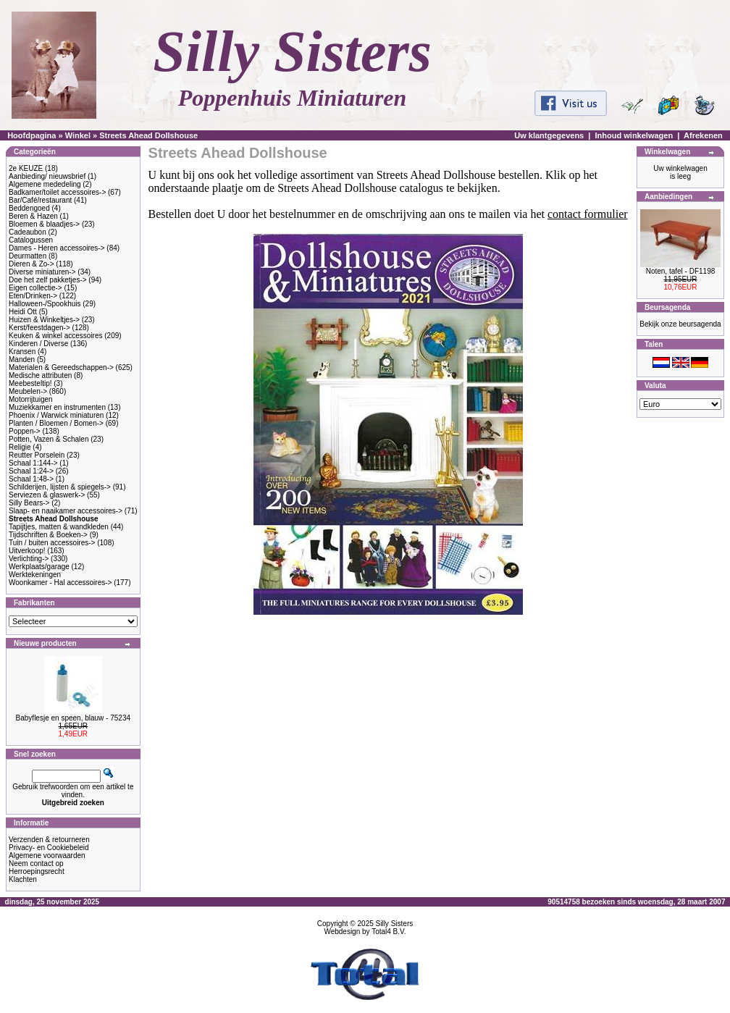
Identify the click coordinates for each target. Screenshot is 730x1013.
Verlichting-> (29, 559)
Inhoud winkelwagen (634, 135)
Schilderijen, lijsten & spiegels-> (60, 487)
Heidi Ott (23, 312)
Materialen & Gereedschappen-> (61, 367)
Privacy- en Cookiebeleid (49, 848)
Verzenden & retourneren (49, 840)
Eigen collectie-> (35, 288)
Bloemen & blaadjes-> (44, 224)
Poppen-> (25, 431)
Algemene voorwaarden (47, 855)
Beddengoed (29, 208)
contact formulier (588, 214)
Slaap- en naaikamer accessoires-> (65, 511)
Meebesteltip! (30, 383)
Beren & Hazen (33, 216)
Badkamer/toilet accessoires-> (57, 192)
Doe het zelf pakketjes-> (48, 280)
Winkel (78, 135)
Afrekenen (703, 135)
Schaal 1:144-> (33, 463)
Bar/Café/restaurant (40, 200)
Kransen (22, 352)
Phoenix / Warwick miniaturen (56, 415)
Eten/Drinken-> (33, 296)
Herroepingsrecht (36, 871)
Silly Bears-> (29, 503)
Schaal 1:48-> (31, 479)
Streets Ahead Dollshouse (148, 135)
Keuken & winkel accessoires (56, 336)
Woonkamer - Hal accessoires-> (60, 583)
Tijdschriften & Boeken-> (48, 535)
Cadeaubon (27, 232)
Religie (20, 447)
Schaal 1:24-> (31, 471)
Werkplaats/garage (39, 567)
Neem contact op (36, 863)
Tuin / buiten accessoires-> (52, 543)
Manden (22, 359)
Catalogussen (31, 240)
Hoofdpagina (31, 135)
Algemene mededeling (45, 184)
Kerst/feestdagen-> (39, 328)
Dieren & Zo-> (31, 264)
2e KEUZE (26, 168)
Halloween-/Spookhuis (45, 304)
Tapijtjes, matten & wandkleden (59, 527)
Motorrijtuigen (31, 399)
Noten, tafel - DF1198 (681, 271)
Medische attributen (40, 375)
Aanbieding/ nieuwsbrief (47, 176)
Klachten (23, 879)
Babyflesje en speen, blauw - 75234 (73, 718)
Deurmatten (27, 256)
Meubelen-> (28, 391)
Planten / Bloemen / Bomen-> (56, 423)
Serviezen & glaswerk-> (47, 495)
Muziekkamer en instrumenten (57, 407)
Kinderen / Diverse (38, 344)
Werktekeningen (35, 575)
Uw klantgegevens (549, 135)
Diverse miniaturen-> (42, 272)
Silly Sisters (395, 924)
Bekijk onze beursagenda (680, 324)
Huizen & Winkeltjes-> (44, 320)
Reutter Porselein (36, 455)
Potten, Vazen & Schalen (48, 439)
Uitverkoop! (27, 551)
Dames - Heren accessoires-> (57, 248)
